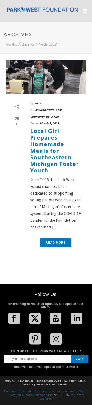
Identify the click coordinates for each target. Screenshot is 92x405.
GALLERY (69, 381)
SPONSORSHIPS (45, 384)
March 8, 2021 (49, 123)
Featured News (43, 110)
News (55, 116)
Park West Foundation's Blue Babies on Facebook (39, 391)
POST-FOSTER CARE (49, 381)
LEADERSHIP (25, 381)
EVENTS (28, 384)
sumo (38, 103)
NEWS (82, 381)
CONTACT (64, 384)
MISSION (10, 381)
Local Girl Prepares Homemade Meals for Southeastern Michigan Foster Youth (54, 151)
